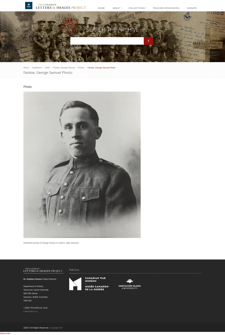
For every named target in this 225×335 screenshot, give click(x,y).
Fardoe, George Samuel (64, 67)
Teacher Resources (166, 8)
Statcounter (5, 333)
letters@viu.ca (31, 311)
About (116, 8)
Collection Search (80, 48)
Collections (136, 8)
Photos (81, 67)
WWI (47, 67)
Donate (192, 8)
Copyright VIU (56, 328)
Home (101, 8)
